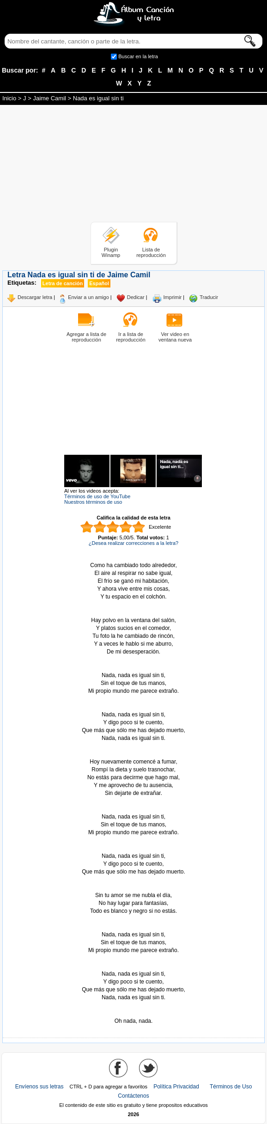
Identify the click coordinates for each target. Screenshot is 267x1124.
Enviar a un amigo (88, 297)
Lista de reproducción (151, 252)
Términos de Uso (231, 1086)
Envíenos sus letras (39, 1086)
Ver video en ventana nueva (175, 336)
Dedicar (136, 297)
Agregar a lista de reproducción (86, 336)
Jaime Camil (49, 98)
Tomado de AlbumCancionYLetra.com (133, 1013)
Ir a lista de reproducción (131, 336)
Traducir (209, 297)
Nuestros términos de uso (93, 502)
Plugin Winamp (111, 252)
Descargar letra (35, 297)
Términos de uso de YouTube (97, 496)
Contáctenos (133, 1096)
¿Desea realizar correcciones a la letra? (133, 543)
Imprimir (173, 297)
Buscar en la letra (138, 56)
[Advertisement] (133, 165)
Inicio (9, 98)
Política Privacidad (176, 1086)
